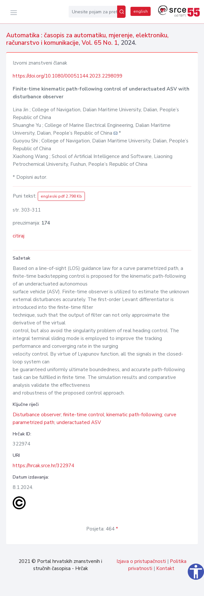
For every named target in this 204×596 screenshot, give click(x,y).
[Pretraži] (121, 12)
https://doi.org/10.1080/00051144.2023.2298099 (67, 76)
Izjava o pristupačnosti (141, 561)
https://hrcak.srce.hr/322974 (43, 465)
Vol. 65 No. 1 (100, 43)
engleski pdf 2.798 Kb (61, 196)
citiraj (18, 236)
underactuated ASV (79, 422)
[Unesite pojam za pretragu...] (92, 12)
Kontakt (165, 568)
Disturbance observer (37, 414)
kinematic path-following (134, 414)
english (140, 11)
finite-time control (83, 414)
